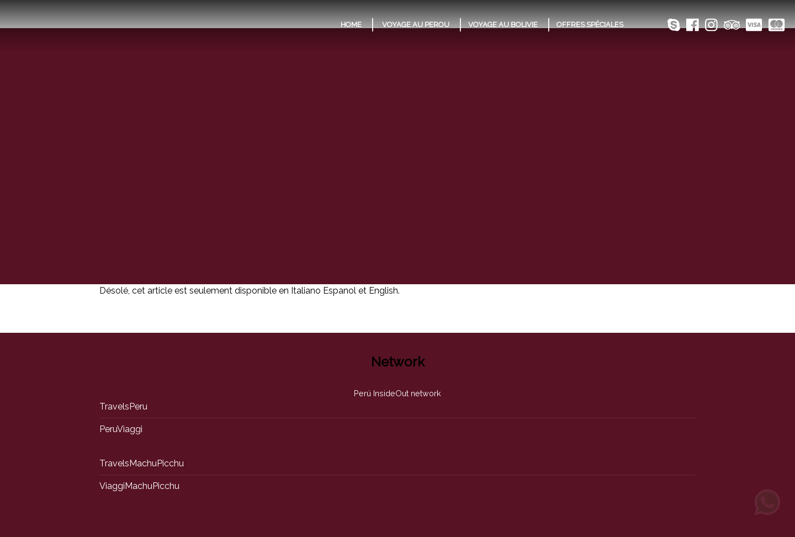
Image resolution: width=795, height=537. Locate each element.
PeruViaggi (120, 429)
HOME (351, 24)
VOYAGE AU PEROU (415, 24)
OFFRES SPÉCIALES (589, 24)
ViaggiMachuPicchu (139, 486)
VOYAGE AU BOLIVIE (503, 24)
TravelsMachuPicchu (141, 463)
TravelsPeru (123, 406)
